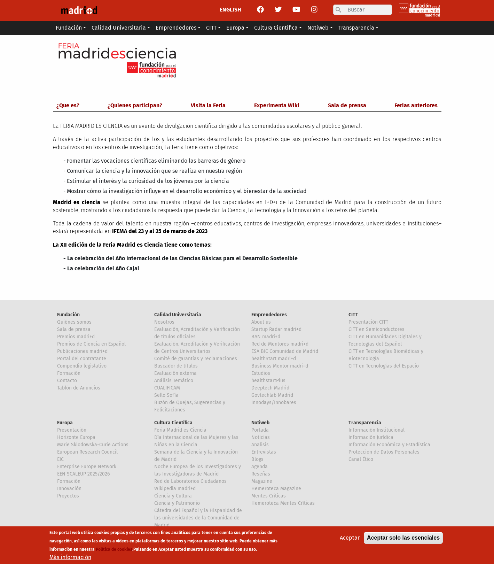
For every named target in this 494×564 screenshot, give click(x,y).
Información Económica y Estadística (389, 445)
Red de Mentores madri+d (279, 344)
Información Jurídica (370, 437)
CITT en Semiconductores (376, 329)
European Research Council (87, 452)
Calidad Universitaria (177, 315)
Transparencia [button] (356, 27)
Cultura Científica (173, 423)
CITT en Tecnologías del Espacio (383, 366)
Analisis (260, 445)
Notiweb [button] (318, 27)
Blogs (257, 459)
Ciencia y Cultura (173, 496)
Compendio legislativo (82, 366)
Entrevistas (263, 452)
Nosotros (164, 322)
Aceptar (350, 538)
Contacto (67, 381)
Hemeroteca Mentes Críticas (283, 503)
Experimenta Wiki (276, 105)
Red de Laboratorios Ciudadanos (190, 481)
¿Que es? (67, 105)
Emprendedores (269, 315)
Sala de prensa (347, 105)
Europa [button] (235, 27)
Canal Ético (360, 459)
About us (261, 322)
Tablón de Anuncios (78, 388)
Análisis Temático (173, 381)
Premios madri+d (76, 337)
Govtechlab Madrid (272, 395)
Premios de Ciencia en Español (91, 344)
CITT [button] (211, 27)
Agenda (259, 467)
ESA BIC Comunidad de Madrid (284, 351)
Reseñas (260, 474)
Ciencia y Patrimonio (177, 503)
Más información (70, 558)
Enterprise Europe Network (86, 467)
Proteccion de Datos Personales (383, 452)
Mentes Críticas (268, 496)
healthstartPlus (268, 381)
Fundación (68, 315)
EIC (60, 459)
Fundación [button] (69, 27)
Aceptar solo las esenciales (403, 538)
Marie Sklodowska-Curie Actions (92, 445)
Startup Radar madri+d (276, 329)
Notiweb (260, 423)
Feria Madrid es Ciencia (180, 430)
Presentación (71, 430)
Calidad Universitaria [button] (119, 27)
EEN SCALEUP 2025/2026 (83, 474)
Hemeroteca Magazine (276, 489)
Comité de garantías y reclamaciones (195, 359)
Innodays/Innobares (273, 402)
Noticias (260, 437)
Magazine (261, 481)
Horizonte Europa (76, 437)
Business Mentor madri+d (279, 366)
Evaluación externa (175, 373)
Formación (68, 373)
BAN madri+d (265, 337)
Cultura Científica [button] (276, 27)
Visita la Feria (208, 105)
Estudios (260, 373)
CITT (353, 315)
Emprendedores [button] (176, 27)
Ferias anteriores (416, 105)
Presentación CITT (368, 322)
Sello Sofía (166, 395)
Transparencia (364, 423)
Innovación (69, 489)
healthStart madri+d (273, 359)
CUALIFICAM (167, 388)
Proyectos (68, 496)
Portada (260, 430)
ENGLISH (230, 9)
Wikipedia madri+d (175, 489)
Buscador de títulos (176, 366)
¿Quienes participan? (135, 105)
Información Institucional (376, 430)
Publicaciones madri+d (82, 351)
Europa (65, 423)
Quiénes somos (74, 322)
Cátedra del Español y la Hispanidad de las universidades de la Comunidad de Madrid (198, 518)
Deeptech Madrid (270, 388)
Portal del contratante (81, 359)
